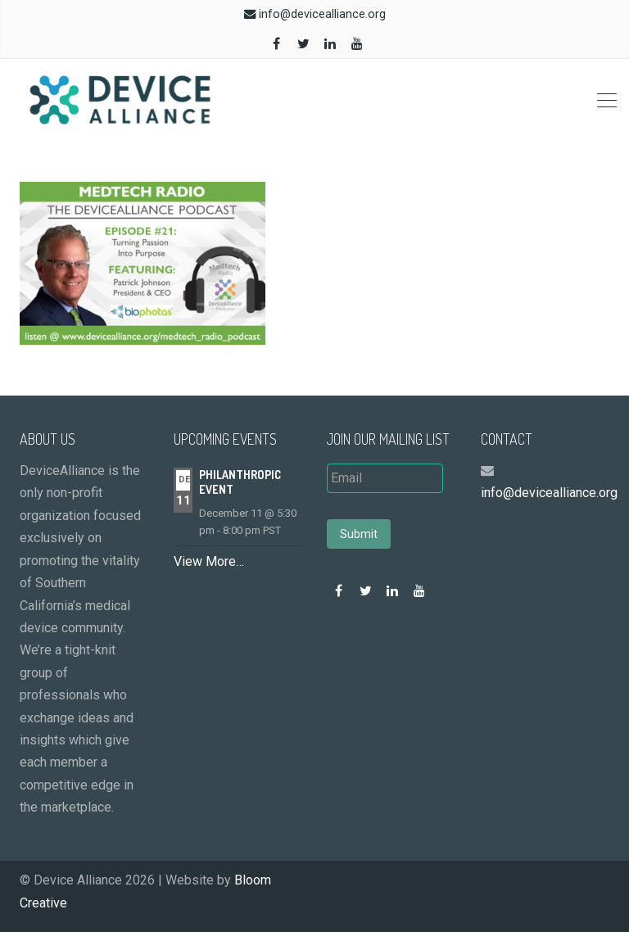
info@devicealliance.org (322, 14)
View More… (209, 561)
